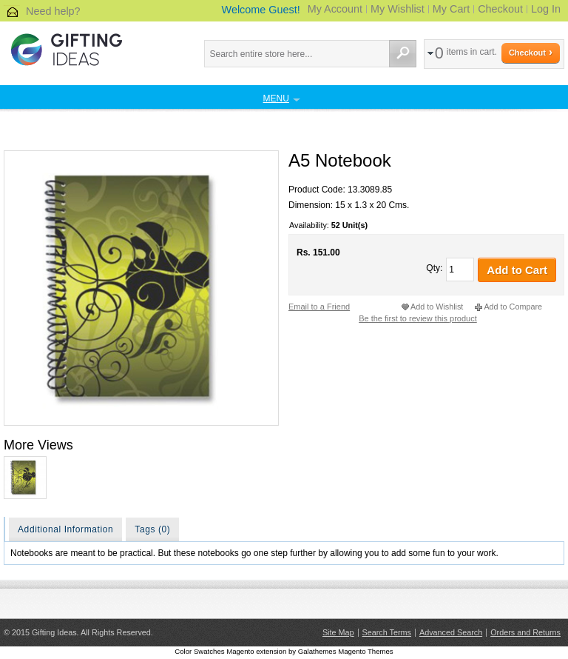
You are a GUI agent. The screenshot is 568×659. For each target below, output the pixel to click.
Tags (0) (152, 529)
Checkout (500, 9)
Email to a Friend (319, 306)
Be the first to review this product (418, 318)
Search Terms (386, 632)
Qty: (434, 268)
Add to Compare (513, 306)
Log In (546, 9)
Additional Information (65, 529)
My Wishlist (398, 9)
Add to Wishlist (436, 306)
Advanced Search (450, 632)
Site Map (338, 632)
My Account (335, 9)
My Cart (451, 9)
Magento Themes (365, 651)
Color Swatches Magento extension (230, 651)
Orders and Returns (525, 632)
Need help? (53, 11)
